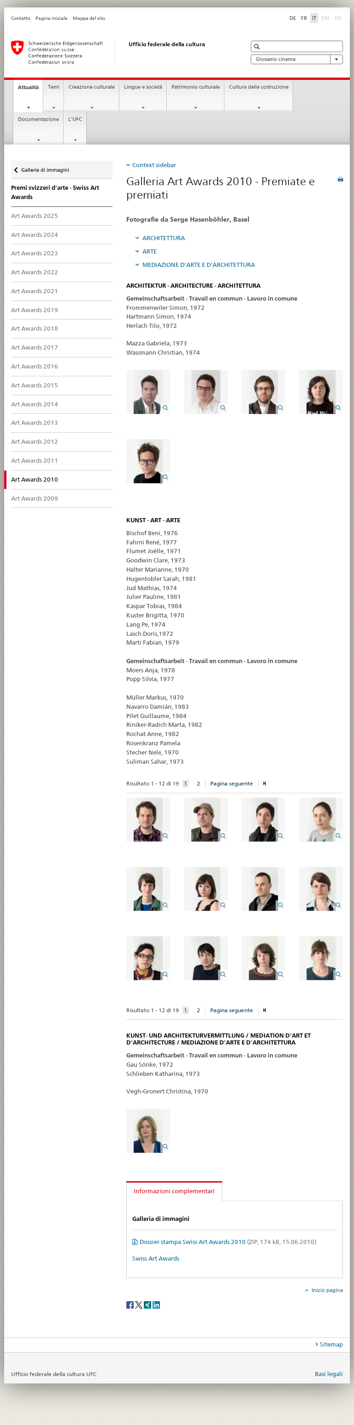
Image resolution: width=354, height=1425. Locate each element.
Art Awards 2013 (34, 422)
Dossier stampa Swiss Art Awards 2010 (228, 1241)
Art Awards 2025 (34, 215)
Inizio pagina (326, 1290)
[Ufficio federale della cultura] (119, 52)
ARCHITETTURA (163, 238)
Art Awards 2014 (34, 404)
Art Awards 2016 (34, 366)
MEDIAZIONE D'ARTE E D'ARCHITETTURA (198, 264)
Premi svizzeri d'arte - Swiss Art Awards (55, 192)
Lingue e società (143, 87)
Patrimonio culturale (195, 87)
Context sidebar (154, 165)
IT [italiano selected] (314, 18)
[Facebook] (130, 1304)
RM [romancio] (326, 17)
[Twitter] (139, 1304)
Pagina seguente (231, 783)
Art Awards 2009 (34, 498)
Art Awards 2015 (34, 385)
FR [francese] (304, 18)
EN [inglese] (339, 17)
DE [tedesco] (292, 18)
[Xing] (148, 1304)
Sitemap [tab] (331, 1344)
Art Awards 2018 (34, 328)
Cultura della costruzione (259, 87)
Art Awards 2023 (34, 253)
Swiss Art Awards (155, 1258)
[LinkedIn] (156, 1304)
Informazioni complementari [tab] (174, 1191)
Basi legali (329, 1373)
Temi (53, 87)
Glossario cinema (297, 59)
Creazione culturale (92, 87)
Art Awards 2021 (34, 291)
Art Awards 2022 (34, 272)
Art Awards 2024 (34, 234)
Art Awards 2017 (34, 347)
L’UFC (75, 119)
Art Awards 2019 (34, 310)
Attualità (30, 90)
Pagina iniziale (51, 18)
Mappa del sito (89, 18)
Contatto (20, 18)
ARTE (149, 251)
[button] (258, 46)
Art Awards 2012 (34, 441)
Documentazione (38, 119)
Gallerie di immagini (45, 168)
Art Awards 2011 (34, 460)
